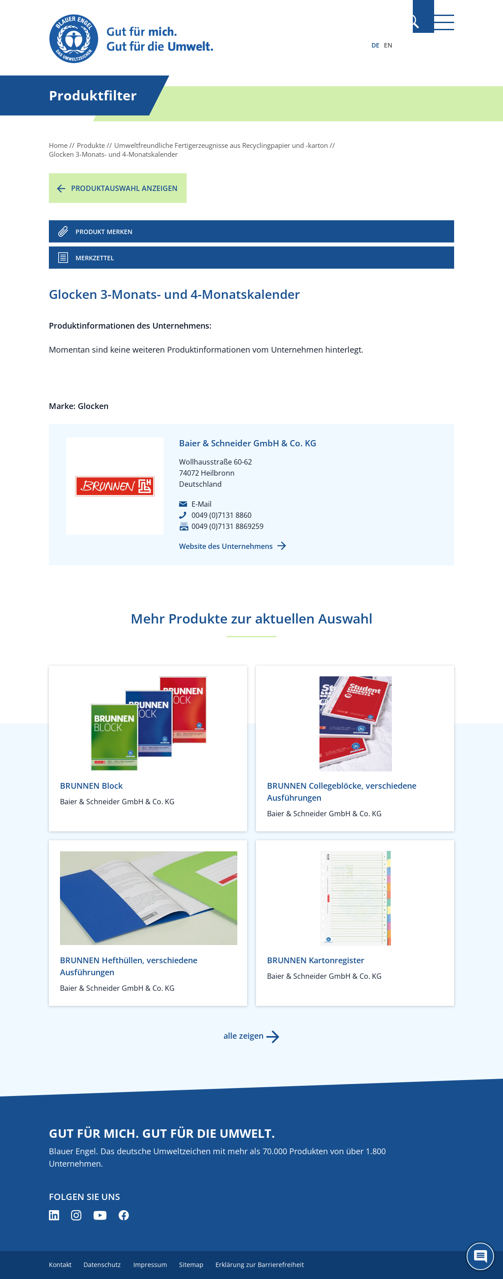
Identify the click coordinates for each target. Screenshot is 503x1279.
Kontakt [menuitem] (60, 1264)
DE (375, 45)
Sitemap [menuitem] (197, 1264)
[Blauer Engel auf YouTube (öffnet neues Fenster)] (100, 1215)
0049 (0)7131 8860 (222, 515)
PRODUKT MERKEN (104, 231)
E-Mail (202, 504)
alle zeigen (243, 1035)
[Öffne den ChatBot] (480, 1256)
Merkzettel (95, 258)
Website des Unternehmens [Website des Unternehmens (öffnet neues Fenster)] (226, 546)
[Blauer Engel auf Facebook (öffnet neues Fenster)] (124, 1215)
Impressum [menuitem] (154, 1264)
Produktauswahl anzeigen (124, 188)
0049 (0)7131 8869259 (227, 526)
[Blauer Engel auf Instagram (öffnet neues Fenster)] (76, 1215)
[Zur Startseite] (190, 39)
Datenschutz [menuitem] (104, 1264)
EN (388, 45)
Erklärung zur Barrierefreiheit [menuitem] (268, 1264)
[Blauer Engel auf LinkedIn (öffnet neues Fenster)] (54, 1215)
